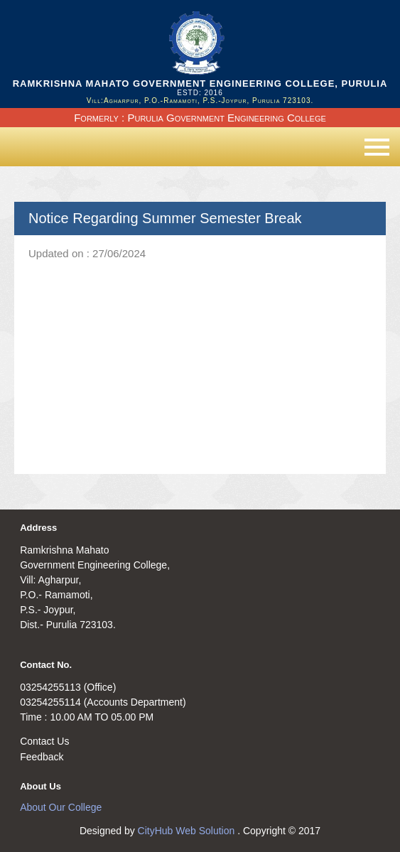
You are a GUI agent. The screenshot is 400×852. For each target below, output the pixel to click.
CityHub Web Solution (188, 830)
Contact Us (44, 741)
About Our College (61, 807)
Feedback (41, 756)
